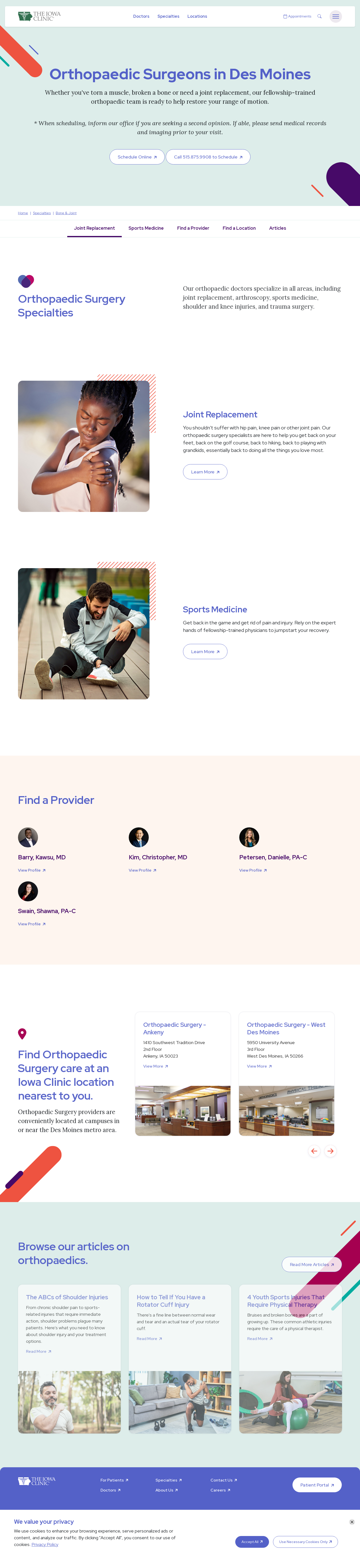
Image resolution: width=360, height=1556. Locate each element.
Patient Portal (314, 1485)
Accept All (250, 1542)
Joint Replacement (94, 228)
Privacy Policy (45, 1544)
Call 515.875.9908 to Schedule (206, 157)
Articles (277, 228)
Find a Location (239, 228)
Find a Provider (193, 228)
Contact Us (221, 1480)
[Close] (352, 1522)
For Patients (112, 1480)
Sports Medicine (146, 228)
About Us (164, 1490)
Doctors (141, 16)
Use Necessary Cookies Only (303, 1542)
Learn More (202, 472)
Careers (218, 1490)
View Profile (29, 870)
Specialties (169, 16)
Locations (197, 16)
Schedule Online (135, 157)
